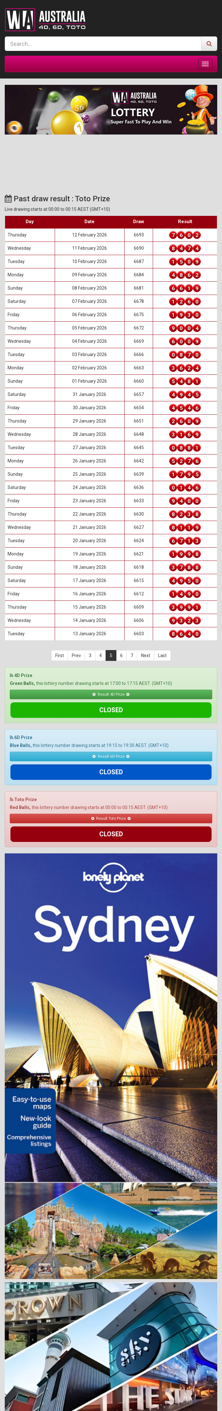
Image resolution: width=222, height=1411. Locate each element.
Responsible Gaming (132, 1400)
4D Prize (21, 675)
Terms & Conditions (88, 1400)
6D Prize (21, 721)
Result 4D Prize (111, 694)
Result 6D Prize (111, 741)
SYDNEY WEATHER (111, 158)
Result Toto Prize (111, 787)
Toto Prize (23, 768)
